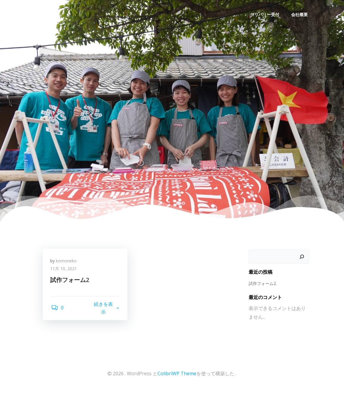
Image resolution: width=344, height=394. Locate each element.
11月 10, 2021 (65, 270)
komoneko (67, 263)
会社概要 (300, 13)
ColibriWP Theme (176, 376)
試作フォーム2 (261, 283)
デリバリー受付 (265, 13)
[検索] (303, 257)
